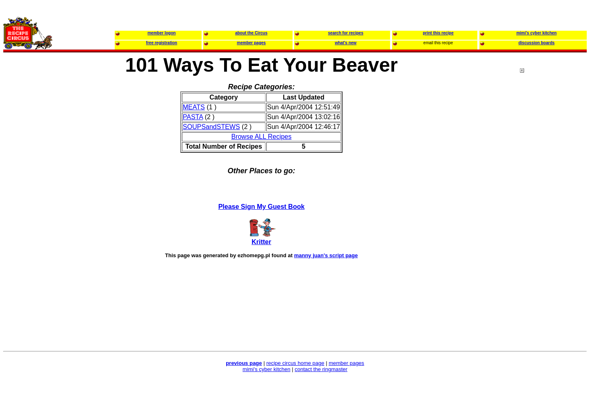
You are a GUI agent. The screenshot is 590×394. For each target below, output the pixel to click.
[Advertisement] (552, 225)
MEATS (194, 107)
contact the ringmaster (321, 369)
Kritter (261, 241)
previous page (244, 363)
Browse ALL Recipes (261, 136)
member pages (346, 363)
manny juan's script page (326, 255)
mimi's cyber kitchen (266, 369)
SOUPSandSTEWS (211, 126)
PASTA (193, 116)
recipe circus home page (295, 363)
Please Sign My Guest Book (261, 206)
